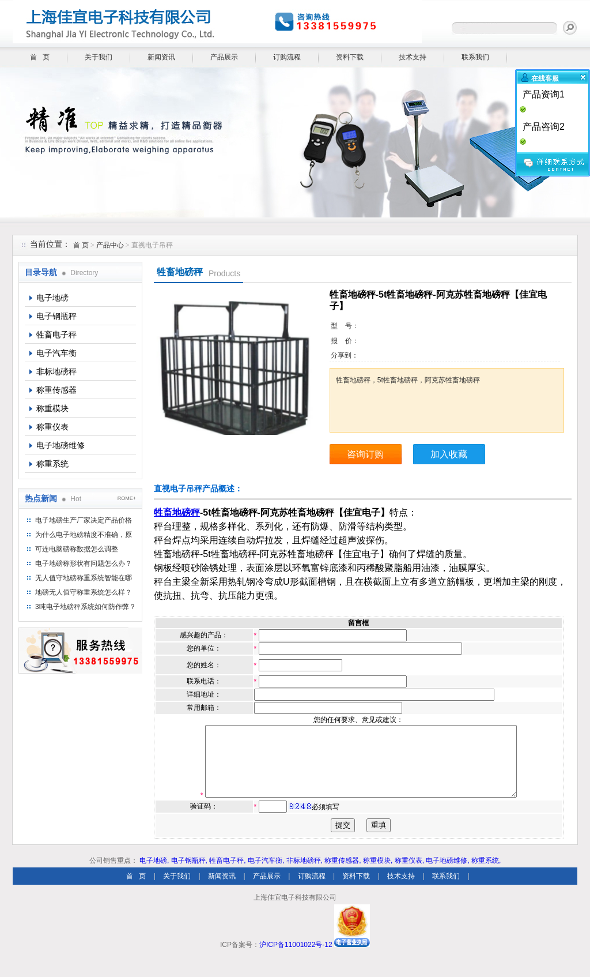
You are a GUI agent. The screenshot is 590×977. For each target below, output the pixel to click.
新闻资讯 (161, 57)
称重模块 (52, 408)
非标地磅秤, (304, 874)
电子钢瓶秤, (189, 874)
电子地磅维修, (447, 874)
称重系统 (52, 463)
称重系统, (486, 874)
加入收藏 (448, 454)
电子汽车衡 (56, 353)
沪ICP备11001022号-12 (295, 959)
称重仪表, (409, 874)
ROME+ (127, 498)
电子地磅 (52, 297)
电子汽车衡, (266, 874)
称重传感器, (342, 874)
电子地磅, (154, 874)
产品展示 (224, 57)
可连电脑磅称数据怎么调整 (76, 549)
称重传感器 (56, 389)
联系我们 (475, 57)
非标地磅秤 (56, 371)
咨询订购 (365, 454)
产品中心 (111, 245)
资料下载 (350, 57)
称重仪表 (52, 426)
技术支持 (412, 57)
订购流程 (287, 57)
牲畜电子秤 (56, 334)
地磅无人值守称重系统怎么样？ (83, 592)
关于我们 (98, 57)
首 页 (40, 57)
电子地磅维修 (60, 445)
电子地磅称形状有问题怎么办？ (83, 563)
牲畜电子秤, (227, 874)
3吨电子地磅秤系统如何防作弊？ (85, 607)
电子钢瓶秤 (56, 316)
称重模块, (377, 874)
